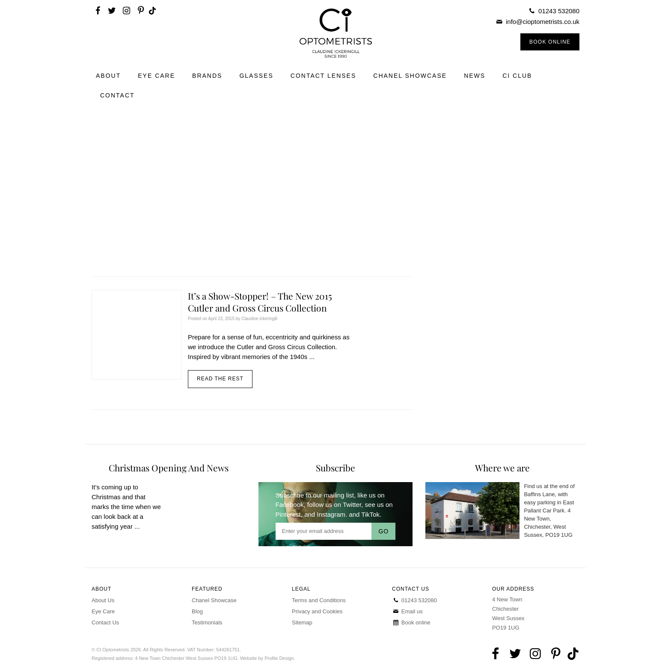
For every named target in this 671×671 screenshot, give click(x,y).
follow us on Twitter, (335, 504)
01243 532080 (558, 11)
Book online (411, 622)
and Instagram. (325, 514)
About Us (103, 600)
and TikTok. (365, 514)
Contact (117, 95)
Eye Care (156, 75)
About (108, 75)
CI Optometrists (335, 33)
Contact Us (105, 622)
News (474, 75)
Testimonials (207, 622)
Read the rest (220, 379)
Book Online (549, 42)
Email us (407, 611)
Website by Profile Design (267, 658)
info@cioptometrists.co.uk (542, 21)
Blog (197, 611)
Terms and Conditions (319, 600)
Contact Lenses (323, 75)
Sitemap (302, 622)
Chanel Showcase (410, 75)
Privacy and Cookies (317, 611)
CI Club (517, 75)
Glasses (256, 75)
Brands (207, 75)
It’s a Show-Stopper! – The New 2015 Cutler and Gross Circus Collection (260, 302)
